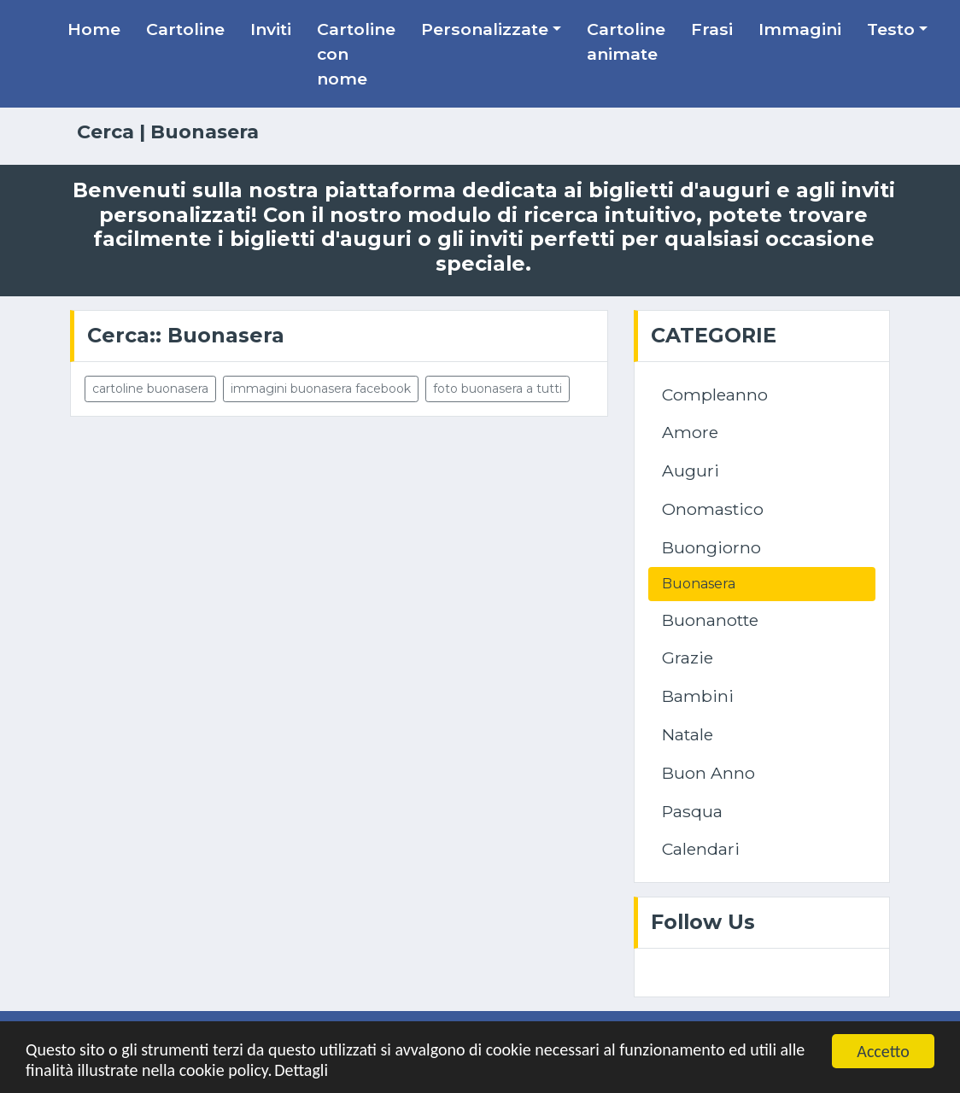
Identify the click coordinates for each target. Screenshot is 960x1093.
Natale (687, 734)
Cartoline (185, 29)
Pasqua (692, 811)
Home (93, 29)
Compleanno (715, 394)
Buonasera (698, 584)
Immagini (799, 29)
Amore (690, 432)
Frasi (712, 29)
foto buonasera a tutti (497, 388)
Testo (891, 29)
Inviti (270, 29)
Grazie (687, 657)
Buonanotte (710, 620)
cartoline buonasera (150, 388)
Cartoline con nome (356, 54)
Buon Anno (708, 773)
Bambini (698, 696)
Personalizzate (484, 29)
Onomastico (713, 509)
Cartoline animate (626, 41)
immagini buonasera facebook (321, 388)
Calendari (701, 849)
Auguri (690, 470)
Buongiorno (711, 547)
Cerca (105, 131)
